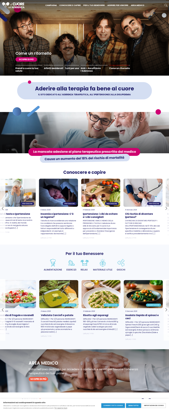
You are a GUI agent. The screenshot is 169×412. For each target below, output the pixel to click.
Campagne (51, 5)
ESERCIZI (71, 265)
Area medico (137, 5)
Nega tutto (133, 405)
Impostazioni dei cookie (154, 405)
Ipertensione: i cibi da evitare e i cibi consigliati (70, 215)
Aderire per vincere (117, 5)
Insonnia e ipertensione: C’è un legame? (27, 215)
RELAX (85, 265)
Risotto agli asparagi (66, 315)
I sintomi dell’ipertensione (153, 214)
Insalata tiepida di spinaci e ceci (112, 317)
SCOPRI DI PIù (26, 59)
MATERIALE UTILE (102, 265)
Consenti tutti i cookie (113, 405)
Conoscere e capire (70, 5)
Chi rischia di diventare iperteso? (109, 215)
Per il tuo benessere (94, 5)
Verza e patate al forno (152, 315)
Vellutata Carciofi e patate (27, 315)
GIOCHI (121, 265)
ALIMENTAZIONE (53, 265)
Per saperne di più (60, 408)
